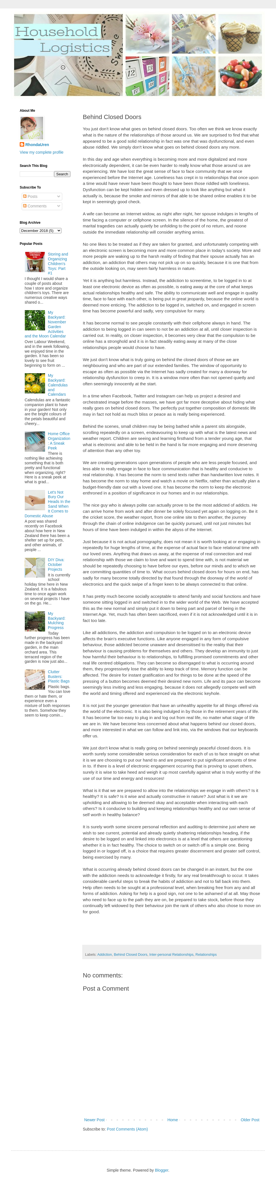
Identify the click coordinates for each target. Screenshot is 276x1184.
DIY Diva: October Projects (56, 565)
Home (172, 1120)
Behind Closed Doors (130, 955)
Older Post (250, 1120)
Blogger (161, 1170)
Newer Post (94, 1120)
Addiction (104, 955)
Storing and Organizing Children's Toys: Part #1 (58, 263)
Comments (35, 206)
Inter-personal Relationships (171, 955)
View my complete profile (41, 152)
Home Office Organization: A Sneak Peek (59, 440)
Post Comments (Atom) (127, 1129)
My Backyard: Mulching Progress (56, 620)
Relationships (206, 955)
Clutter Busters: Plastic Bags (59, 677)
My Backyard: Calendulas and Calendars (58, 385)
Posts (30, 196)
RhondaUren (37, 144)
